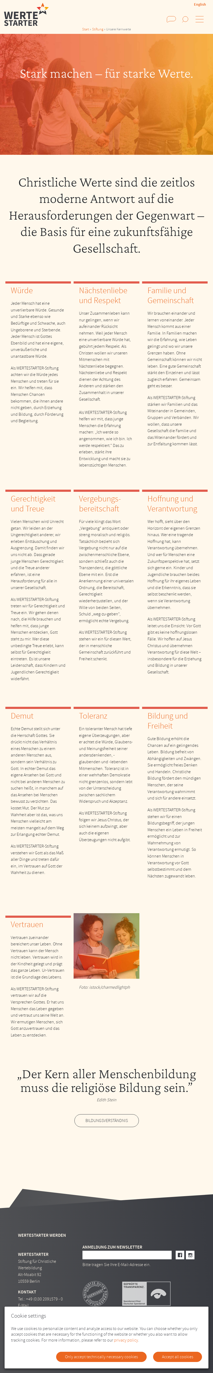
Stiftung (97, 29)
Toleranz (93, 716)
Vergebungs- (100, 499)
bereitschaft (99, 509)
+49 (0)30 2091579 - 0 (44, 1299)
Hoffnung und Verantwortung (172, 504)
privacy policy (126, 1340)
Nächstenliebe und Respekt (103, 295)
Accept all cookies (177, 1357)
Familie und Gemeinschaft (170, 295)
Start (85, 29)
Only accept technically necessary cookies (101, 1357)
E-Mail (23, 1305)
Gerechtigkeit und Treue (33, 504)
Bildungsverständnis (106, 1120)
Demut (22, 716)
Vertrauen (27, 924)
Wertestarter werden (42, 1235)
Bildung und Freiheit (167, 721)
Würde (22, 290)
